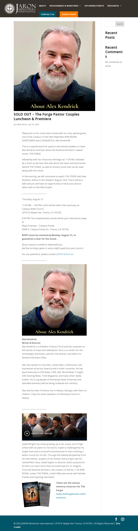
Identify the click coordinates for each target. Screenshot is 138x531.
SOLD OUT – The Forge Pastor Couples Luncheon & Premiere (46, 116)
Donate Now (69, 14)
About (42, 6)
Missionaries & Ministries (64, 6)
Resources (113, 6)
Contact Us (47, 14)
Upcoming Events (94, 6)
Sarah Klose (21, 124)
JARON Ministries (65, 254)
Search (120, 24)
